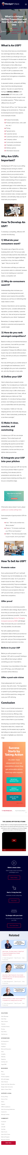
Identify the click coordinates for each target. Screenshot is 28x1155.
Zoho (2, 1051)
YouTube (3, 1129)
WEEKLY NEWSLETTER (14, 789)
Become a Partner (5, 1139)
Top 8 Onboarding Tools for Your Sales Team (21, 810)
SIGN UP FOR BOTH (14, 798)
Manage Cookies (5, 1114)
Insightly (3, 1054)
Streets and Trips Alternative (8, 1084)
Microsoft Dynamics (6, 1049)
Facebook (3, 1121)
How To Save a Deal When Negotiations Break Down (7, 810)
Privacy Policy (4, 1096)
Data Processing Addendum (8, 1109)
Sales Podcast (4, 1081)
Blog (2, 1071)
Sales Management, (11, 31)
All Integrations (5, 1041)
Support (3, 1104)
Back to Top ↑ (20, 803)
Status (2, 1101)
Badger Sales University (7, 1086)
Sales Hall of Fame (5, 1134)
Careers (3, 1074)
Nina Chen (14, 28)
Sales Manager (4, 1016)
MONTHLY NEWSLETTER (14, 780)
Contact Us (4, 1111)
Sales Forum (4, 1131)
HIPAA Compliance (5, 1106)
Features (3, 1024)
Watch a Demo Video (6, 1089)
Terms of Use (4, 1099)
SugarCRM (3, 1064)
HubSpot (3, 1046)
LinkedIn (3, 1126)
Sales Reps (3, 1018)
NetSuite (3, 1056)
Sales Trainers (4, 1021)
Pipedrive (3, 1059)
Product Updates (5, 1076)
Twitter (3, 1124)
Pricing (3, 1029)
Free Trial (14, 900)
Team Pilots (4, 1031)
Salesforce (3, 1044)
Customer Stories (5, 1026)
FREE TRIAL (8, 1142)
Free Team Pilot (14, 925)
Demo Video (14, 877)
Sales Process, (20, 31)
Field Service (4, 1034)
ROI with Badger (5, 1079)
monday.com (4, 1061)
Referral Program (5, 1137)
